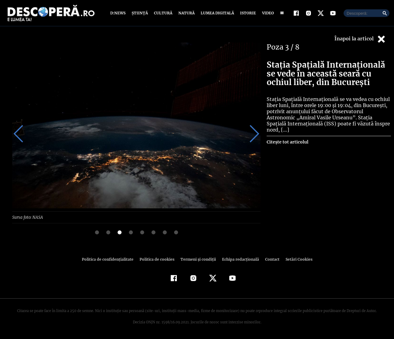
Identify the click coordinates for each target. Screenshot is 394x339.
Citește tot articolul (287, 136)
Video (267, 13)
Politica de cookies (157, 259)
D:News (118, 13)
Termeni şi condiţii (197, 259)
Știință (140, 13)
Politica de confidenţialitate (110, 259)
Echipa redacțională (239, 259)
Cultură (163, 13)
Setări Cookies (295, 259)
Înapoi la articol (360, 39)
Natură (186, 13)
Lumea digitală (216, 13)
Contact (270, 259)
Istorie (247, 13)
